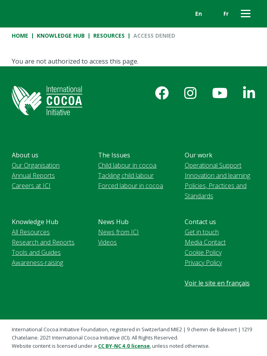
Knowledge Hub (61, 35)
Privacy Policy (203, 262)
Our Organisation (36, 165)
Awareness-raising (37, 262)
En (198, 13)
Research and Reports (43, 242)
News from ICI (118, 232)
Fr (226, 13)
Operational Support (213, 165)
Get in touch (202, 232)
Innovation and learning (217, 175)
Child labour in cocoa (127, 165)
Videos (107, 242)
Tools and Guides (36, 252)
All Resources (31, 232)
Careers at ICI (31, 185)
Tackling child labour (126, 175)
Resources (109, 35)
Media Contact (205, 242)
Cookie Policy (203, 252)
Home (20, 35)
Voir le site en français (217, 283)
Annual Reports (33, 175)
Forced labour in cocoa (130, 185)
